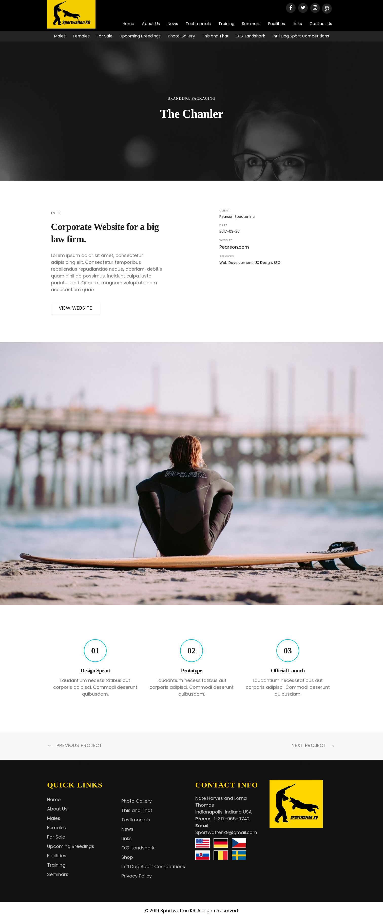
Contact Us (321, 24)
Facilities (276, 24)
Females (81, 36)
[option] (191, 473)
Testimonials (198, 24)
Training (226, 24)
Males (60, 36)
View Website (75, 308)
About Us (151, 24)
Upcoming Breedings (140, 36)
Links (297, 24)
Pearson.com (234, 247)
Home (128, 24)
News (172, 24)
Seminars (251, 24)
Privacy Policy (136, 876)
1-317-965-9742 (232, 819)
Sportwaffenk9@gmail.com (226, 832)
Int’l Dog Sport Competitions (300, 36)
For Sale (104, 36)
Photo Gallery (181, 36)
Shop (127, 857)
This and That (215, 36)
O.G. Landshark (250, 36)
